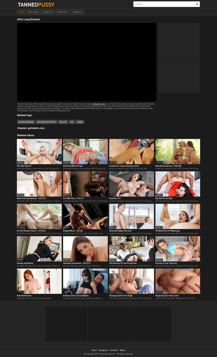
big (35, 298)
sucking (89, 298)
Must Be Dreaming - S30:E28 (168, 166)
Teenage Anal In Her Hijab (120, 296)
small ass (55, 266)
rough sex (97, 298)
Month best (63, 12)
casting (139, 168)
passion (82, 266)
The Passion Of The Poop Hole (123, 263)
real (145, 168)
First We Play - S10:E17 (73, 198)
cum (98, 266)
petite (48, 233)
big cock (63, 122)
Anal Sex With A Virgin (73, 166)
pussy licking (47, 201)
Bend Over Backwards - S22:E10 (31, 198)
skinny (40, 266)
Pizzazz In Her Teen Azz (166, 263)
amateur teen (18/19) (173, 168)
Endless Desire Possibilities (76, 296)
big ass (112, 168)
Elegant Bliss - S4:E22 (73, 231)
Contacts (114, 350)
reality (80, 122)
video (192, 298)
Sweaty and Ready (25, 263)
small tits (159, 168)
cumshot (30, 298)
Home (21, 12)
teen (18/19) (130, 168)
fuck (39, 201)
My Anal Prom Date (163, 198)
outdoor (56, 201)
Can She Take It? (24, 166)
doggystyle (180, 298)
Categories (77, 12)
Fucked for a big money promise (124, 166)
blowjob (104, 201)
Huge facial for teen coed (166, 296)
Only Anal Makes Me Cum (120, 231)
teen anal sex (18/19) (46, 122)
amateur (120, 168)
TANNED (25, 4)
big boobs (67, 298)
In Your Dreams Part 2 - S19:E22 (31, 231)
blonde (199, 168)
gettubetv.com (36, 128)
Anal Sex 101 (115, 198)
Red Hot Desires (24, 296)
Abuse (122, 350)
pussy (54, 233)
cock (83, 298)
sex (71, 122)
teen (59, 233)
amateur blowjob (26, 122)
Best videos (34, 12)
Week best (48, 12)
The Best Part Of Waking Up (167, 231)
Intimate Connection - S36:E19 (76, 263)
